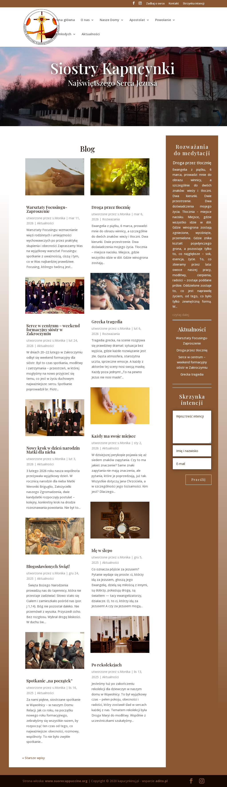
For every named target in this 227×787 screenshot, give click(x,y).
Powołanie (163, 20)
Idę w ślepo (102, 550)
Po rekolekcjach (107, 665)
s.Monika (58, 218)
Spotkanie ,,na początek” (49, 680)
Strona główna (63, 20)
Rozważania (111, 219)
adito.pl (161, 781)
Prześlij (198, 480)
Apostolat (137, 20)
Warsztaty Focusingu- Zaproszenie (46, 209)
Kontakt (174, 3)
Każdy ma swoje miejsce (114, 436)
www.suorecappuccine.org (66, 781)
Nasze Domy (109, 20)
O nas (85, 20)
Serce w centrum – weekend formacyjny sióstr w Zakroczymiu (53, 329)
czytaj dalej (180, 315)
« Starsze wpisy (33, 758)
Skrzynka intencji (193, 3)
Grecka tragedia (107, 321)
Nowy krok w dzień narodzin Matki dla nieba (53, 450)
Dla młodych (61, 34)
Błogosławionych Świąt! (48, 566)
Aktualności (91, 34)
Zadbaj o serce (155, 3)
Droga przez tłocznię (111, 207)
